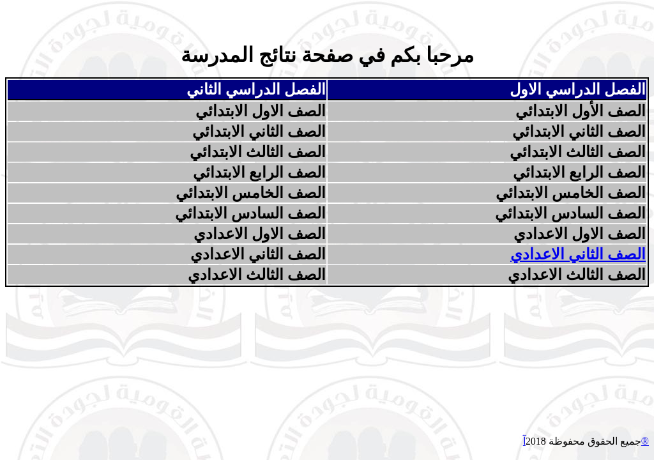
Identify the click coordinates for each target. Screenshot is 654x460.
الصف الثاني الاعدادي (578, 254)
